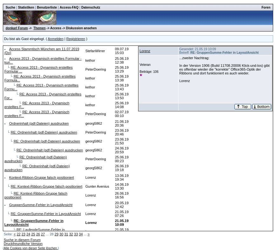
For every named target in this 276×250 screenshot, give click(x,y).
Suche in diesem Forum (22, 240)
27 (43, 234)
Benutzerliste (47, 7)
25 (33, 234)
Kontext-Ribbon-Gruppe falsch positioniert (41, 177)
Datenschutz (90, 7)
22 (18, 234)
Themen (39, 28)
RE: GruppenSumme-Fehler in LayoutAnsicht (46, 214)
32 (71, 234)
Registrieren (75, 39)
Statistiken (26, 7)
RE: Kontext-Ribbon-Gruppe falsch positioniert (47, 186)
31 (66, 234)
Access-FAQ (69, 7)
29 (56, 234)
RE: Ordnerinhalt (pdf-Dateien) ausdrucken (44, 132)
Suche (10, 7)
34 (81, 234)
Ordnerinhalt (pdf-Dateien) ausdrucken (39, 123)
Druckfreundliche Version (23, 244)
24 (28, 234)
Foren (266, 7)
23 (23, 234)
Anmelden (56, 39)
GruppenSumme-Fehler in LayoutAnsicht (40, 205)
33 (76, 234)
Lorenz (144, 51)
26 (38, 234)
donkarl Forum (17, 28)
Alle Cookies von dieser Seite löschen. (31, 248)
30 (61, 234)
